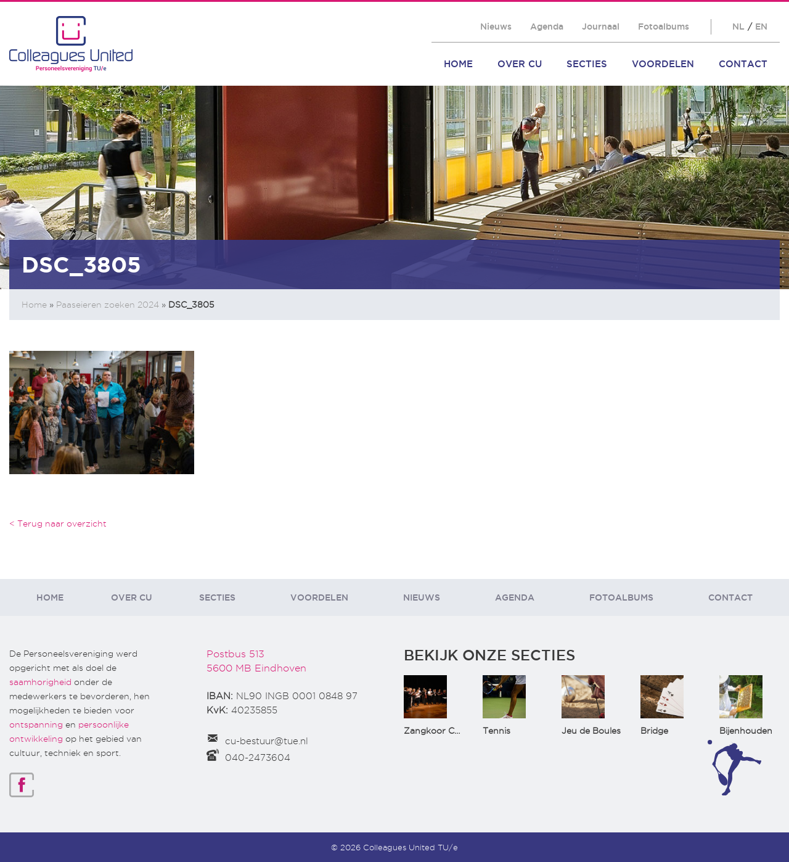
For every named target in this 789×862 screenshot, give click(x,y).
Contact (743, 64)
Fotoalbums (663, 26)
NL (738, 26)
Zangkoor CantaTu (444, 731)
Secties (586, 64)
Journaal (600, 26)
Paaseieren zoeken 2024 (107, 305)
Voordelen (663, 64)
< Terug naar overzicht (58, 523)
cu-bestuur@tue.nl (266, 741)
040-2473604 (257, 758)
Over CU (519, 64)
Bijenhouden (745, 731)
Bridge (654, 731)
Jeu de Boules (591, 731)
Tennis (496, 731)
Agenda (546, 26)
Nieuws (496, 26)
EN (761, 26)
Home (458, 64)
